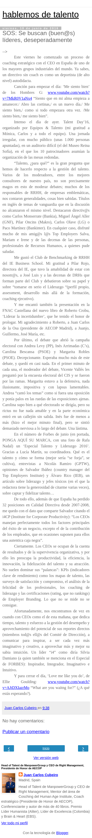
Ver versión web (45, 758)
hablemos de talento (40, 14)
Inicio (45, 748)
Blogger (62, 833)
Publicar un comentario (25, 731)
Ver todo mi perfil (14, 823)
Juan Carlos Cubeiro (41, 775)
